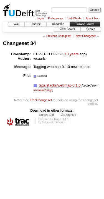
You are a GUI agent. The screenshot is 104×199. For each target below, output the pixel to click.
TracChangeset (41, 100)
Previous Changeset (58, 36)
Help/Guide (74, 18)
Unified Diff (46, 114)
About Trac (92, 18)
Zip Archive (68, 114)
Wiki (16, 24)
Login (40, 18)
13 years (71, 54)
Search (90, 29)
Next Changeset (86, 36)
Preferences (55, 18)
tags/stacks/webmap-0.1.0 (60, 85)
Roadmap (58, 24)
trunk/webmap (43, 90)
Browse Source (84, 24)
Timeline (35, 24)
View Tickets (67, 29)
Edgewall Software (53, 122)
